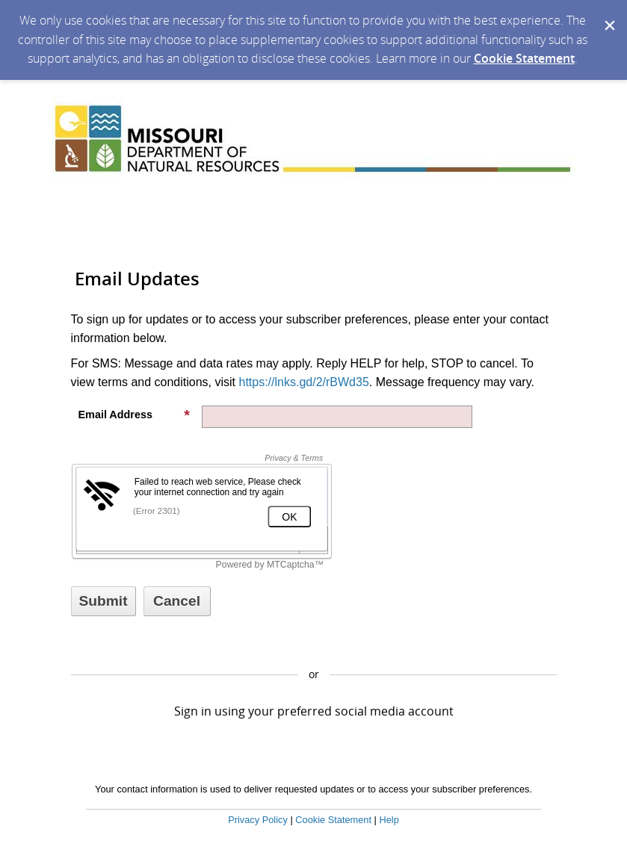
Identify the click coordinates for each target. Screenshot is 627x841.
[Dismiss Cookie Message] (608, 14)
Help (388, 819)
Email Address (134, 414)
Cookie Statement (524, 58)
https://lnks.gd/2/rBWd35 (303, 382)
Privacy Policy (258, 819)
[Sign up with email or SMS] (103, 601)
